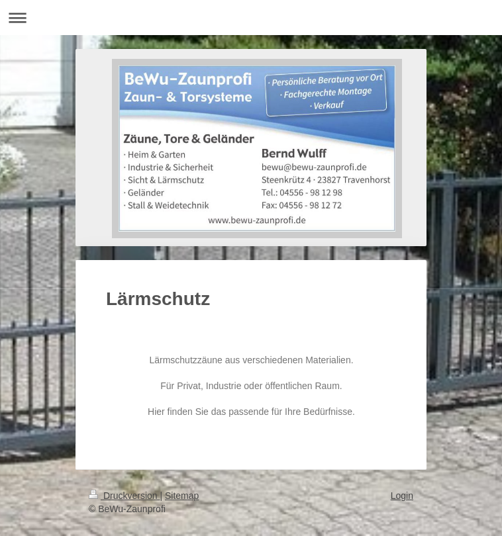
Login (402, 495)
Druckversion (124, 495)
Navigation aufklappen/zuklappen (251, 17)
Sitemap (182, 495)
